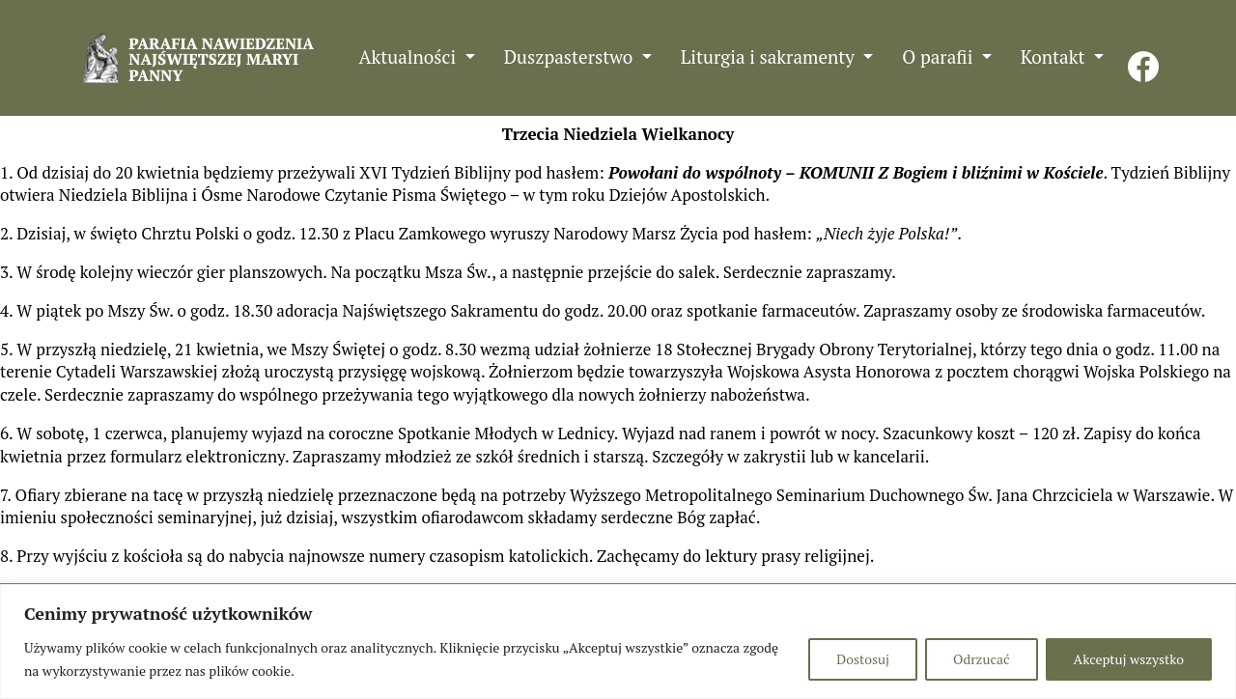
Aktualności (410, 56)
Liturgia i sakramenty (770, 56)
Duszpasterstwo (570, 56)
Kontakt (1055, 56)
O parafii (939, 56)
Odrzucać (981, 659)
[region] (618, 641)
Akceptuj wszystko (1129, 659)
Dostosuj (862, 659)
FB (1143, 56)
